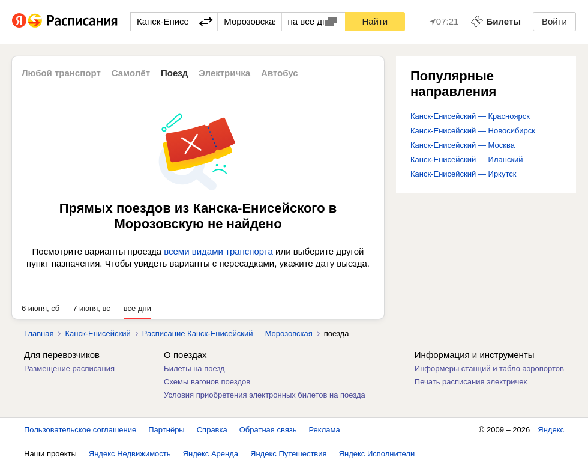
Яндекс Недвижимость (130, 453)
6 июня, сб (40, 308)
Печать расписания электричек (471, 381)
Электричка (224, 73)
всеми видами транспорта (218, 251)
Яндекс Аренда (210, 453)
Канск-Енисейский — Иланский (466, 159)
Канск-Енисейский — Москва (462, 145)
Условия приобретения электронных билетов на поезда (264, 394)
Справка (212, 429)
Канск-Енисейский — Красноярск (470, 116)
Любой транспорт (61, 73)
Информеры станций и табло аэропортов (489, 368)
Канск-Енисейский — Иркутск (463, 173)
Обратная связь (268, 429)
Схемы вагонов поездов (207, 381)
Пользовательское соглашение (80, 429)
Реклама (324, 429)
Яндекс (551, 429)
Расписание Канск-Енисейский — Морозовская (227, 333)
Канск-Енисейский (97, 333)
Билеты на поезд (194, 368)
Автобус (279, 73)
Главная (38, 333)
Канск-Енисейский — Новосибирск (472, 130)
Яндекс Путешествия (288, 453)
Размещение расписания (69, 368)
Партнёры (166, 429)
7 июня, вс (91, 308)
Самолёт (131, 73)
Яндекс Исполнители (377, 453)
